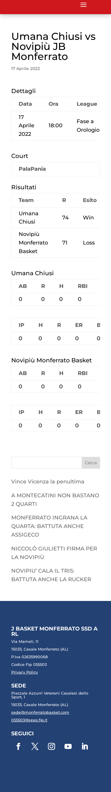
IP (21, 325)
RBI (83, 286)
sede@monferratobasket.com (40, 712)
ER (79, 325)
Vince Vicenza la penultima (47, 481)
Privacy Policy (24, 672)
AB (23, 286)
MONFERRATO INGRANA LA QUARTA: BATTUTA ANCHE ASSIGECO (49, 526)
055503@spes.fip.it (29, 720)
